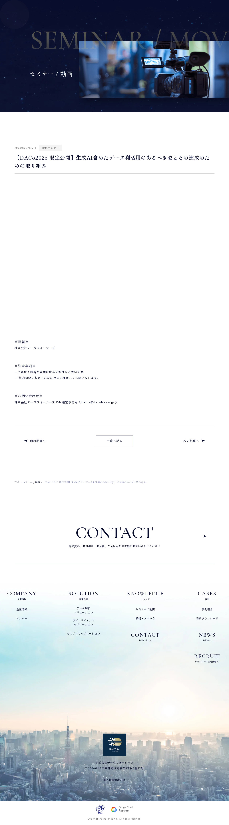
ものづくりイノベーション (83, 633)
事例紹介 (207, 609)
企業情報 (21, 609)
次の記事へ (191, 440)
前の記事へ (38, 440)
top (17, 482)
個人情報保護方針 (115, 779)
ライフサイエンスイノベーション (84, 622)
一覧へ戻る (114, 441)
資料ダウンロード (207, 618)
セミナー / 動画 (31, 482)
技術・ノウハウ (145, 618)
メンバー (21, 618)
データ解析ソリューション (83, 610)
